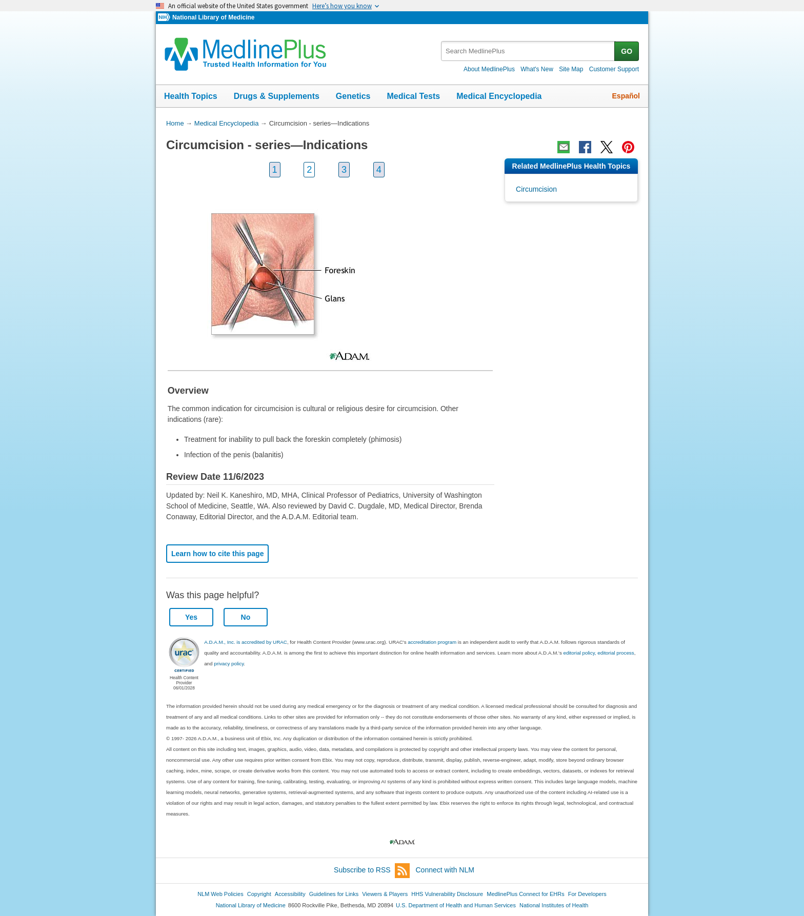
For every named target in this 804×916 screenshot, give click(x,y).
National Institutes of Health (553, 905)
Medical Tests (413, 96)
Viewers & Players (385, 894)
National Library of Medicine (213, 17)
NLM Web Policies (220, 894)
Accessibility (290, 894)
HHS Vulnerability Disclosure (447, 894)
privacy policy (229, 663)
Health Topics (190, 96)
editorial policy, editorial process (599, 653)
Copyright (259, 894)
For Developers (587, 894)
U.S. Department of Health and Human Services (456, 905)
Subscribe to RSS (372, 870)
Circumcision (536, 189)
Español (626, 96)
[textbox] (528, 51)
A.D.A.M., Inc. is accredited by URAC (245, 642)
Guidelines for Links (333, 894)
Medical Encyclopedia (498, 96)
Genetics (353, 96)
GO (626, 51)
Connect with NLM (445, 870)
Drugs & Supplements (276, 96)
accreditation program (432, 642)
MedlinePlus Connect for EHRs (525, 894)
